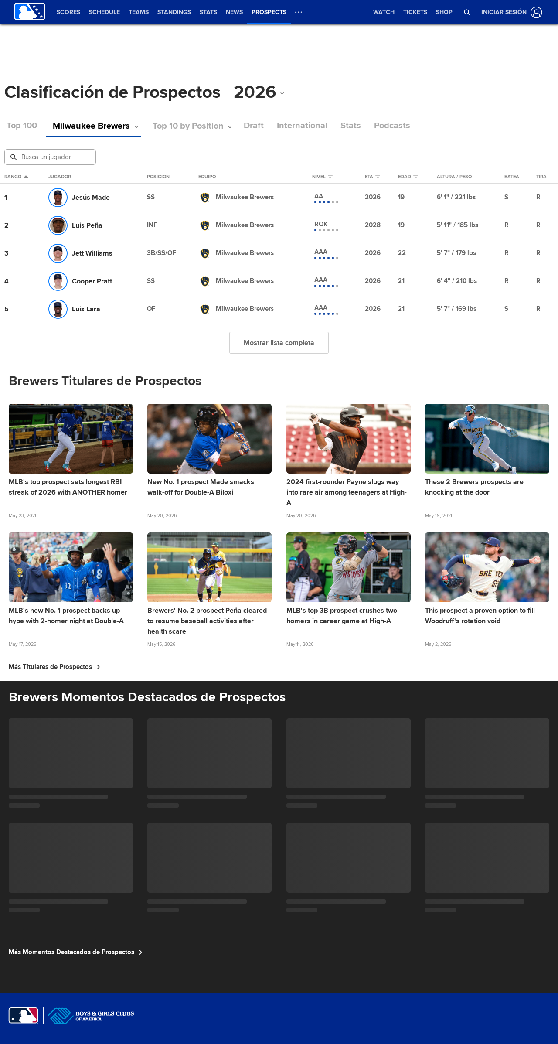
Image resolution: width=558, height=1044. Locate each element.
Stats (336, 126)
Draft (239, 126)
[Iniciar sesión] (510, 12)
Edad (408, 177)
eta (372, 177)
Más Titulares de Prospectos (54, 667)
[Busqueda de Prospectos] (51, 157)
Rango (16, 177)
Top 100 (22, 126)
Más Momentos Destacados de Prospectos (76, 952)
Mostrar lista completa (279, 342)
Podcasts (377, 126)
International (287, 126)
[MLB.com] (23, 1015)
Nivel (322, 177)
